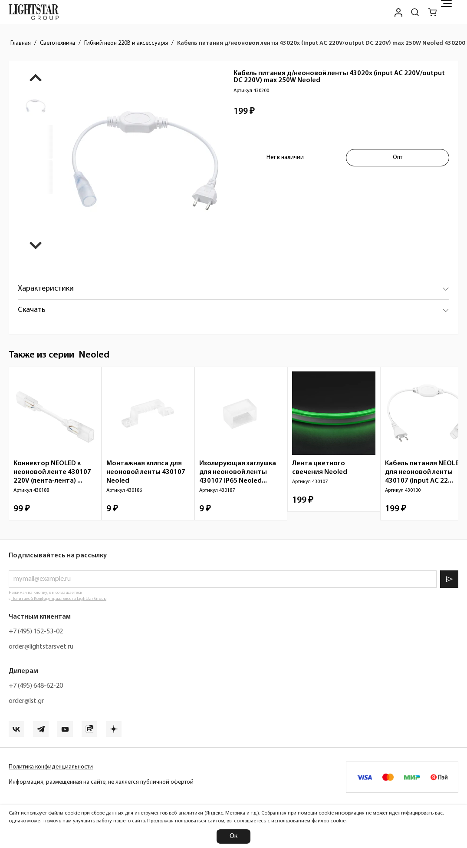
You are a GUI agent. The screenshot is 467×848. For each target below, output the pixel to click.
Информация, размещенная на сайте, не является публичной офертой (101, 782)
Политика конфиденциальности (51, 767)
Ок (233, 836)
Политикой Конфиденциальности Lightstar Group (58, 598)
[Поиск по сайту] (415, 12)
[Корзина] (432, 12)
